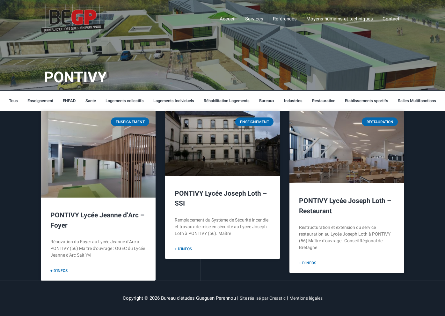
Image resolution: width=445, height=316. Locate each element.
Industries (293, 100)
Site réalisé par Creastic (260, 298)
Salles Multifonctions (417, 100)
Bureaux (266, 100)
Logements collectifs (124, 100)
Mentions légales (308, 298)
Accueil (228, 19)
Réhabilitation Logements (227, 100)
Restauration (323, 100)
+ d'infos (59, 271)
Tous (13, 100)
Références (285, 19)
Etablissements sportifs (366, 100)
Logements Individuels (173, 100)
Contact (391, 19)
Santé (90, 100)
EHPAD (69, 100)
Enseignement (40, 100)
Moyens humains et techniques (339, 19)
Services (254, 19)
